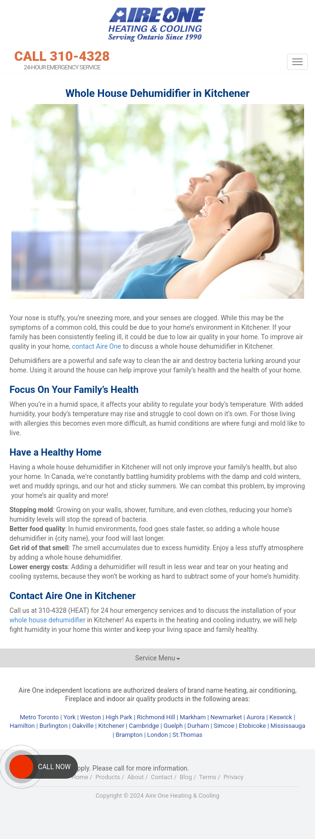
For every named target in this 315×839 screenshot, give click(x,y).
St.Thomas (187, 734)
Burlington (53, 725)
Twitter (139, 814)
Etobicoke (252, 725)
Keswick (280, 717)
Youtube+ (158, 814)
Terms (208, 777)
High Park (118, 717)
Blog (186, 777)
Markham (193, 717)
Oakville (83, 725)
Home (80, 777)
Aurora (256, 717)
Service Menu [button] (157, 658)
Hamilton (22, 725)
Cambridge (144, 725)
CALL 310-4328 (62, 56)
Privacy (233, 777)
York (70, 717)
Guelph (173, 725)
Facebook (120, 814)
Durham (198, 725)
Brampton (129, 734)
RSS (197, 814)
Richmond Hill (156, 717)
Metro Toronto (39, 717)
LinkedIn (177, 814)
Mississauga (287, 725)
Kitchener (111, 725)
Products (107, 777)
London (157, 734)
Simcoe (224, 725)
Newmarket (226, 717)
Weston (90, 717)
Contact (161, 777)
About (135, 777)
